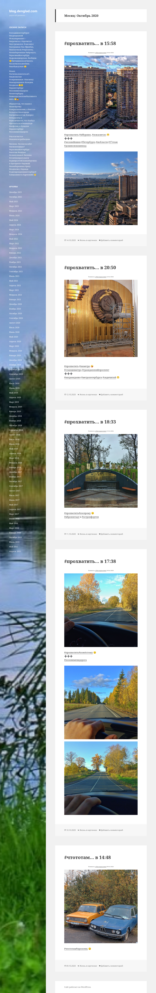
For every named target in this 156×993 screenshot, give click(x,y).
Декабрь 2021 (15, 257)
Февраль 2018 (15, 462)
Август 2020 (14, 323)
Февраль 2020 (15, 351)
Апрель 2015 (15, 551)
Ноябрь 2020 (15, 309)
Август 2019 (14, 378)
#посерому (85, 513)
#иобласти (102, 142)
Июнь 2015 (14, 542)
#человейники (72, 142)
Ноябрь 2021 (15, 262)
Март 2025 (14, 206)
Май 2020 (13, 337)
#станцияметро (73, 369)
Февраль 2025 (15, 211)
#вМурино (85, 134)
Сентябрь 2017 (16, 486)
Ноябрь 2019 (15, 364)
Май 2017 (13, 504)
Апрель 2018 (15, 453)
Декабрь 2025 (15, 192)
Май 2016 (13, 523)
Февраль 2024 (15, 234)
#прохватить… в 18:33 (90, 422)
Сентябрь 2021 (16, 271)
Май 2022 (13, 239)
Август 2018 (14, 434)
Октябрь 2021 (15, 267)
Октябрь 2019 (15, 369)
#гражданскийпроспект (95, 369)
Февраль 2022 (15, 248)
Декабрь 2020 (15, 304)
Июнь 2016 (14, 518)
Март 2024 (14, 229)
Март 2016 (14, 528)
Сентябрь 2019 (16, 374)
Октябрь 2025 (15, 197)
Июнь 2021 (14, 276)
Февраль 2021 (15, 295)
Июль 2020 (14, 327)
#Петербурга (88, 142)
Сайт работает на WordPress (77, 987)
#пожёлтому (86, 652)
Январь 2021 (15, 299)
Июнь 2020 (14, 332)
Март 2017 (14, 514)
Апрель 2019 (15, 397)
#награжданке (72, 377)
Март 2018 (14, 458)
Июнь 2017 (14, 500)
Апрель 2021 (15, 285)
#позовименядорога (75, 659)
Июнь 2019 (14, 388)
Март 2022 (14, 243)
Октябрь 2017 (15, 481)
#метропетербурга (91, 377)
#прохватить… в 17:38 (90, 561)
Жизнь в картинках (88, 240)
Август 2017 (14, 490)
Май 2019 (13, 392)
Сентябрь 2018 (16, 430)
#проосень (82, 948)
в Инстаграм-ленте (100, 52)
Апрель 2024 (15, 225)
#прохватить (71, 134)
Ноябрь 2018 (15, 420)
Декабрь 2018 (15, 416)
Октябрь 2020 (15, 313)
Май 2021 (13, 281)
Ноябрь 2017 (15, 476)
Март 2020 (14, 346)
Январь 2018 (15, 467)
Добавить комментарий (112, 240)
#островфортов (90, 516)
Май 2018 (13, 448)
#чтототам (70, 948)
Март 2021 (14, 290)
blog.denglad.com (23, 11)
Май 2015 (13, 546)
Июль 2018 (14, 439)
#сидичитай (109, 377)
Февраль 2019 (15, 406)
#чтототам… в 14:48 (87, 857)
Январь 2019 (15, 411)
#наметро (84, 366)
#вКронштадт (72, 516)
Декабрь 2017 (15, 472)
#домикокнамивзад (75, 145)
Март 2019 (14, 402)
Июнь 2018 (14, 444)
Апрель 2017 (15, 509)
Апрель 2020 (15, 341)
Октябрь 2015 (15, 537)
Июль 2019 (14, 383)
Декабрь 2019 (15, 360)
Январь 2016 (15, 532)
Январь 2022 (15, 253)
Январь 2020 (15, 355)
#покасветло (99, 134)
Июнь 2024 (14, 215)
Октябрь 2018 (15, 425)
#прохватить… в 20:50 (90, 267)
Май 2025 (13, 201)
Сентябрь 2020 (16, 318)
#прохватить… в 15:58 (90, 43)
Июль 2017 (14, 495)
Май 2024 (13, 220)
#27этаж (113, 142)
